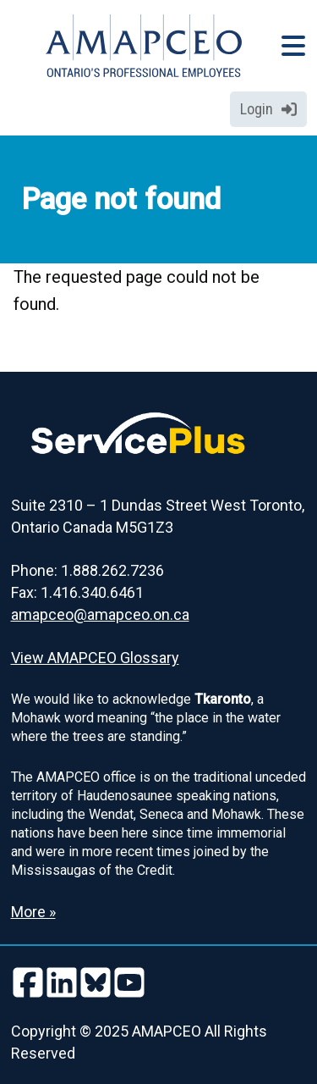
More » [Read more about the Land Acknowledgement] (33, 912)
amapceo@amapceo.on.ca (100, 614)
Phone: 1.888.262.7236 (87, 570)
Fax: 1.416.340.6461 (77, 592)
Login (268, 109)
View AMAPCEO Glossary (95, 657)
